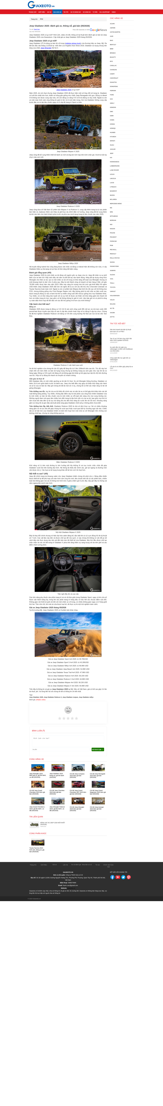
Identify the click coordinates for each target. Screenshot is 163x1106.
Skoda (112, 262)
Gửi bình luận (98, 750)
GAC (111, 99)
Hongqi (112, 128)
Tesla (112, 283)
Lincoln (113, 178)
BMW (111, 49)
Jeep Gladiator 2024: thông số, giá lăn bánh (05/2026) (57, 775)
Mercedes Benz (116, 203)
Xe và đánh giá (75, 11)
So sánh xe (87, 11)
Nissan (112, 228)
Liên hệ (65, 864)
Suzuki (112, 274)
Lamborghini (114, 166)
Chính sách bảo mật (108, 865)
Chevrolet (114, 78)
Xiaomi (112, 312)
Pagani (112, 233)
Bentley (113, 44)
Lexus (112, 174)
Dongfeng (114, 86)
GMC (111, 111)
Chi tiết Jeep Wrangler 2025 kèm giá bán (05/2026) (77, 808)
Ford (112, 95)
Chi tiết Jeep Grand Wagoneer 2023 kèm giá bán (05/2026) (98, 792)
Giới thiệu (41, 11)
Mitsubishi (114, 216)
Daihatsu (113, 82)
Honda (112, 124)
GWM (111, 116)
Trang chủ (32, 11)
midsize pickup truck (73, 43)
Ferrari (113, 90)
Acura (112, 23)
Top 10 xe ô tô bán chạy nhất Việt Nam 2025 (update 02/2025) (121, 339)
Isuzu (112, 145)
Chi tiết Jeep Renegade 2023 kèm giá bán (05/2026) (97, 775)
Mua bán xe (57, 11)
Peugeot (113, 237)
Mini (111, 212)
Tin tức (65, 11)
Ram (111, 245)
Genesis (113, 107)
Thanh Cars (37, 29)
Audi (111, 36)
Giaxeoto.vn (71, 888)
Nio (111, 224)
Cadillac (113, 65)
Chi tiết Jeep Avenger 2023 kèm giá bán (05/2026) (97, 808)
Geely (112, 103)
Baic (111, 40)
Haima (112, 120)
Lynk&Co (113, 187)
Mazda (112, 195)
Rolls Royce (115, 258)
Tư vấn (95, 11)
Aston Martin (115, 32)
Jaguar (112, 149)
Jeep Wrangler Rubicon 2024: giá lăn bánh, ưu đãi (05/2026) (57, 808)
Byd (111, 61)
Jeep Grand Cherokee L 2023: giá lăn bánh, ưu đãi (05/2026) (37, 808)
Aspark (112, 28)
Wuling (112, 304)
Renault (113, 254)
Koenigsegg (114, 162)
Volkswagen (115, 295)
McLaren (113, 199)
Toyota (112, 287)
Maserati (113, 191)
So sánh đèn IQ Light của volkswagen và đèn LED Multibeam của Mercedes (121, 349)
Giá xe (49, 11)
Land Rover (114, 170)
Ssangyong (114, 266)
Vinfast (113, 291)
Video (114, 11)
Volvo (112, 300)
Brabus (112, 53)
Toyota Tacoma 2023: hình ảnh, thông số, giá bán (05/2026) (36, 849)
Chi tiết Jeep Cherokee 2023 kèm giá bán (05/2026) (57, 792)
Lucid (112, 182)
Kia (111, 157)
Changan (113, 69)
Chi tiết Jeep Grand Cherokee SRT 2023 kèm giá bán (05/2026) (78, 792)
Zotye (112, 317)
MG (111, 208)
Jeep (41, 19)
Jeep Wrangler (46, 48)
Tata (111, 279)
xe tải (112, 308)
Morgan (113, 220)
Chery (112, 74)
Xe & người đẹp (104, 11)
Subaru (113, 270)
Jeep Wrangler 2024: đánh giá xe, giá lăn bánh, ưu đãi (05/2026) (37, 775)
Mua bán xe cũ (87, 864)
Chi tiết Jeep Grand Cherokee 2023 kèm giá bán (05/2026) (37, 792)
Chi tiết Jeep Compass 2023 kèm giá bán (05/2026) (77, 775)
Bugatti (113, 57)
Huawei (112, 132)
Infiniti (112, 141)
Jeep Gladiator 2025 (63, 90)
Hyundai (113, 136)
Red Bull (113, 249)
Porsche (113, 241)
